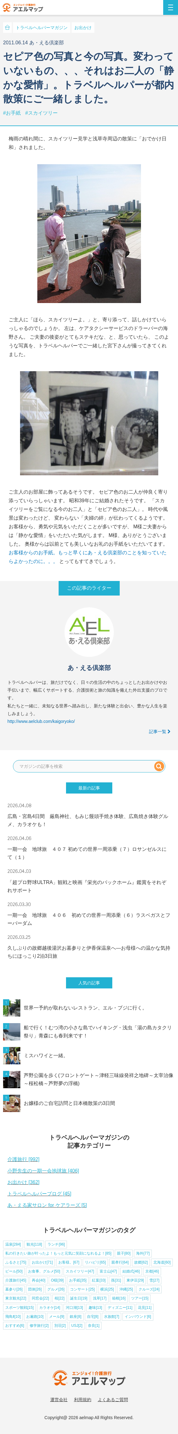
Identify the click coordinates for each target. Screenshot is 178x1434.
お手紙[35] (77, 1280)
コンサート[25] (82, 1289)
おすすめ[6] (14, 1325)
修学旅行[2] (39, 1325)
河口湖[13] (74, 1307)
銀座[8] (75, 1316)
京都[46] (152, 1271)
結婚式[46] (131, 1271)
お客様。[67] (68, 1262)
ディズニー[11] (120, 1307)
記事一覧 (160, 731)
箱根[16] (119, 1298)
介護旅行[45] (15, 1280)
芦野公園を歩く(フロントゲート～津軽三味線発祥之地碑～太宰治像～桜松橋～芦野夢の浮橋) (98, 1079)
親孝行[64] (120, 1262)
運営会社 (59, 1399)
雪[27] (154, 1280)
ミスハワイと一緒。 (46, 1055)
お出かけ (83, 27)
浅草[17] (99, 1298)
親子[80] (123, 1253)
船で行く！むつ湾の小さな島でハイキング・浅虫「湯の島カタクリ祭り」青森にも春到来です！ (98, 1031)
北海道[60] (162, 1262)
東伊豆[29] (135, 1280)
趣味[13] (95, 1307)
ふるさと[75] (15, 1262)
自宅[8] (92, 1316)
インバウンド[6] (138, 1316)
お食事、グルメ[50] (44, 1271)
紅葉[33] (99, 1280)
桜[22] (59, 1298)
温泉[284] (13, 1244)
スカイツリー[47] (80, 1271)
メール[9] (56, 1316)
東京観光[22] (15, 1298)
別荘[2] (60, 1325)
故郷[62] (141, 1262)
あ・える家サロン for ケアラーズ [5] (47, 1205)
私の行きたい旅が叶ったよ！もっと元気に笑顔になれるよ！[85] (58, 1253)
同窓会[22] (40, 1298)
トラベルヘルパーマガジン (42, 27)
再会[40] (38, 1280)
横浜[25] (107, 1289)
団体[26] (35, 1289)
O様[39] (57, 1280)
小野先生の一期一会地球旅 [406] (43, 1170)
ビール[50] (14, 1271)
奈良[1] (93, 1325)
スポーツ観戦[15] (19, 1307)
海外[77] (143, 1253)
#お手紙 (12, 113)
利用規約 (82, 1399)
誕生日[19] (78, 1298)
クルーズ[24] (149, 1289)
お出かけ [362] (23, 1182)
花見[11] (144, 1307)
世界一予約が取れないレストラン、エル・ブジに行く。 (85, 1007)
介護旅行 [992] (23, 1159)
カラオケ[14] (49, 1307)
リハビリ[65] (95, 1262)
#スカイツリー (41, 113)
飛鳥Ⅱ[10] (13, 1316)
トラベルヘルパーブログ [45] (39, 1193)
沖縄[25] (126, 1289)
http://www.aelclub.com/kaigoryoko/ (41, 721)
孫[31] (116, 1280)
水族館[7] (111, 1316)
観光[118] (34, 1244)
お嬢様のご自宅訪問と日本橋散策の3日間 (69, 1103)
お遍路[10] (34, 1316)
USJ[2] (76, 1325)
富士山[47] (108, 1271)
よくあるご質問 (113, 1399)
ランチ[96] (56, 1244)
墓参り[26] (14, 1289)
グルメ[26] (55, 1289)
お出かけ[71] (42, 1262)
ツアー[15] (139, 1298)
